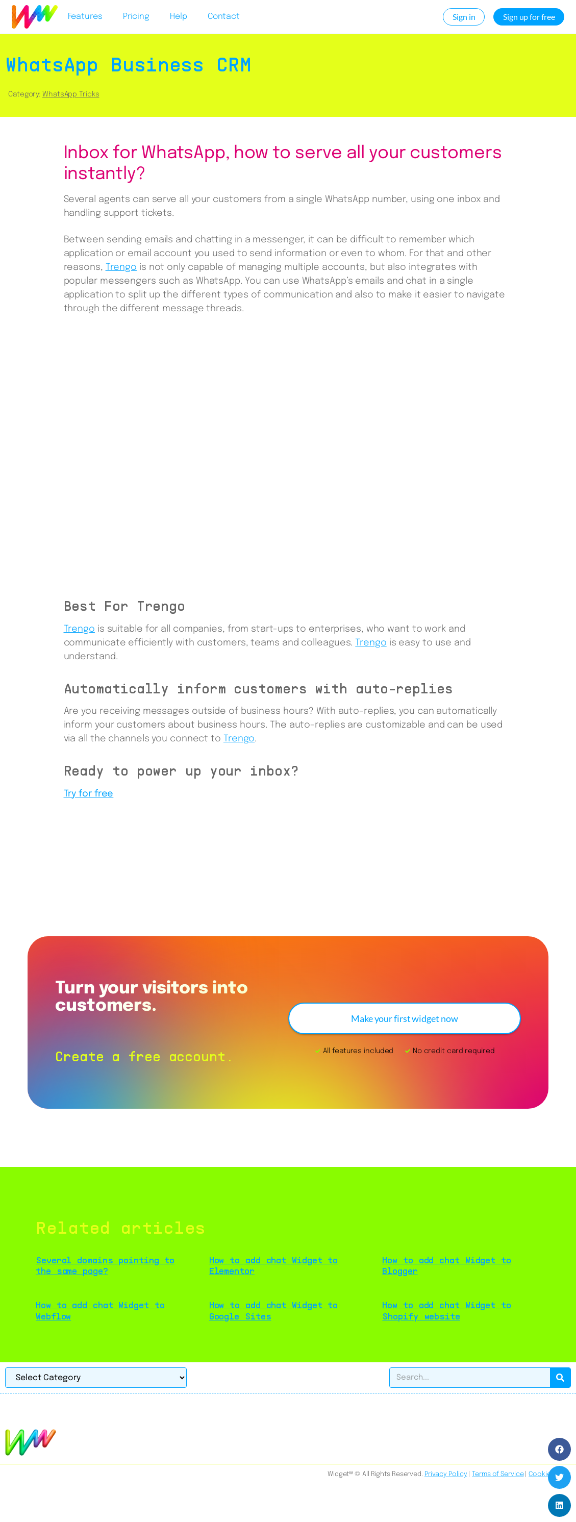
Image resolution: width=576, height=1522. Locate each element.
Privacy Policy (445, 1474)
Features (85, 16)
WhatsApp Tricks (70, 94)
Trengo (121, 267)
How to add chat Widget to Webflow (100, 1310)
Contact (224, 16)
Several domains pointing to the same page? (105, 1265)
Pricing (136, 16)
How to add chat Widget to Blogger (446, 1265)
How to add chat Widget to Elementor (273, 1265)
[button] (559, 1449)
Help (178, 16)
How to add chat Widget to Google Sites (273, 1310)
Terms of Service (497, 1474)
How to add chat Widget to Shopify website (446, 1310)
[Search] (560, 1377)
